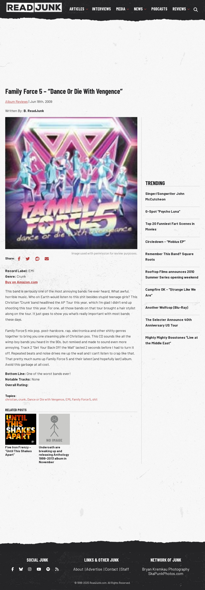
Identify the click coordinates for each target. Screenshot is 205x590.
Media (120, 8)
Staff (125, 569)
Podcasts (159, 8)
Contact (111, 569)
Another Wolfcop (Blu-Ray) (166, 307)
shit (94, 399)
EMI (67, 399)
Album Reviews (16, 101)
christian (11, 399)
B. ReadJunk (34, 110)
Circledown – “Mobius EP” (165, 241)
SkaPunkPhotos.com (165, 573)
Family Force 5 (81, 399)
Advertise (94, 569)
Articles (76, 8)
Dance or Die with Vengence (45, 399)
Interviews (101, 8)
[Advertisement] (105, 54)
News (138, 8)
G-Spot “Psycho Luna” (162, 211)
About (78, 569)
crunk (22, 399)
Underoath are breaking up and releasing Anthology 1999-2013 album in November (54, 454)
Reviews (179, 8)
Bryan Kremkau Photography (165, 569)
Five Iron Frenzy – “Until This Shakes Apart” (18, 450)
